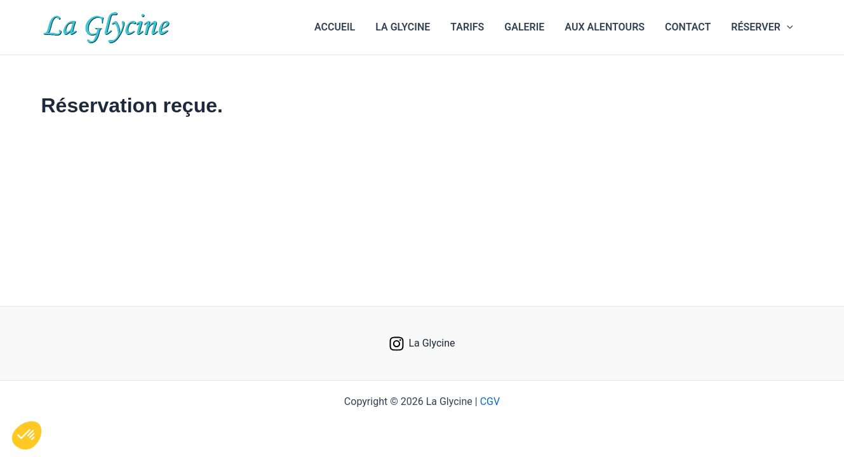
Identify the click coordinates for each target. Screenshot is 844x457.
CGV (490, 401)
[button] (762, 27)
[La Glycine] (422, 344)
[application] (786, 27)
